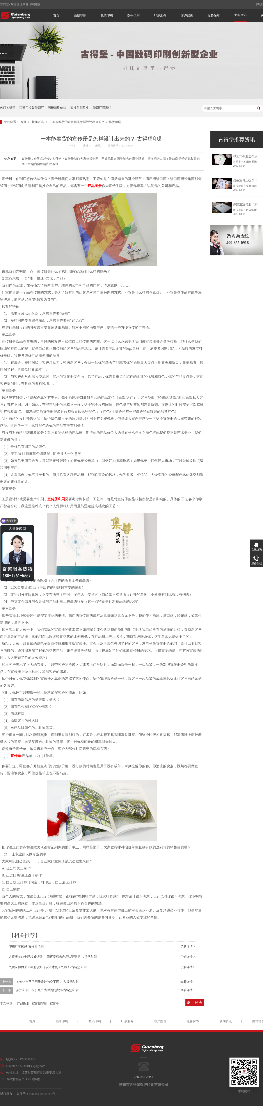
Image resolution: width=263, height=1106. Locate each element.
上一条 (6, 981)
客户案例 (187, 15)
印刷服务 (160, 15)
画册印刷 (80, 15)
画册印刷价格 (57, 107)
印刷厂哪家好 (102, 107)
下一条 (6, 990)
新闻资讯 (240, 15)
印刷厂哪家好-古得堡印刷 (26, 946)
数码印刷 (133, 15)
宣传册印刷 (56, 499)
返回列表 (195, 1002)
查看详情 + (187, 981)
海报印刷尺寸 (79, 107)
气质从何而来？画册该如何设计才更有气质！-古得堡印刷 (48, 967)
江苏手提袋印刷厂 (31, 107)
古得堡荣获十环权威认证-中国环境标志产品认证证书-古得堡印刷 (53, 956)
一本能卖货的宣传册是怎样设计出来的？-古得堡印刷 (85, 122)
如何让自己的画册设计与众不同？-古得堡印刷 (47, 981)
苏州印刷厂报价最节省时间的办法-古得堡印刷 (47, 990)
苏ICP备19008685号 (42, 1093)
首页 (56, 15)
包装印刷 (107, 15)
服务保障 (214, 15)
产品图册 (95, 186)
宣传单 (16, 756)
